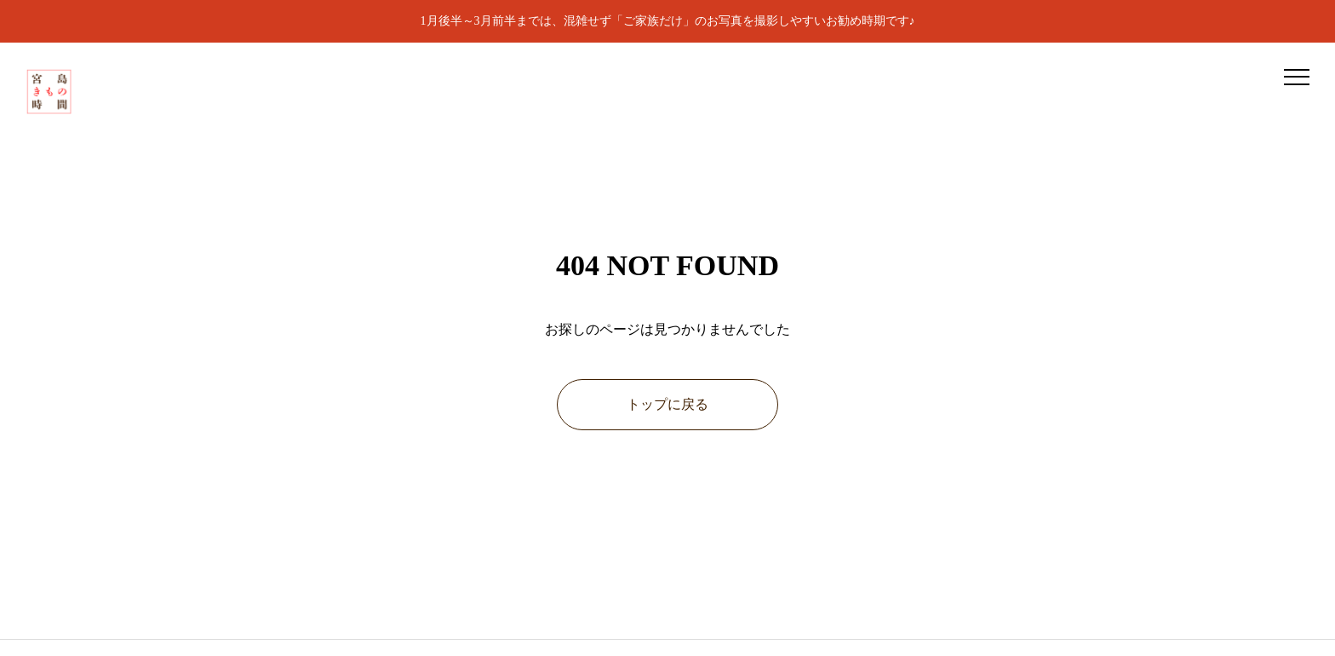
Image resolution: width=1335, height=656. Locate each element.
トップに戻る (667, 404)
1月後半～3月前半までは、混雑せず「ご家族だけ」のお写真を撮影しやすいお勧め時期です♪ (668, 20)
